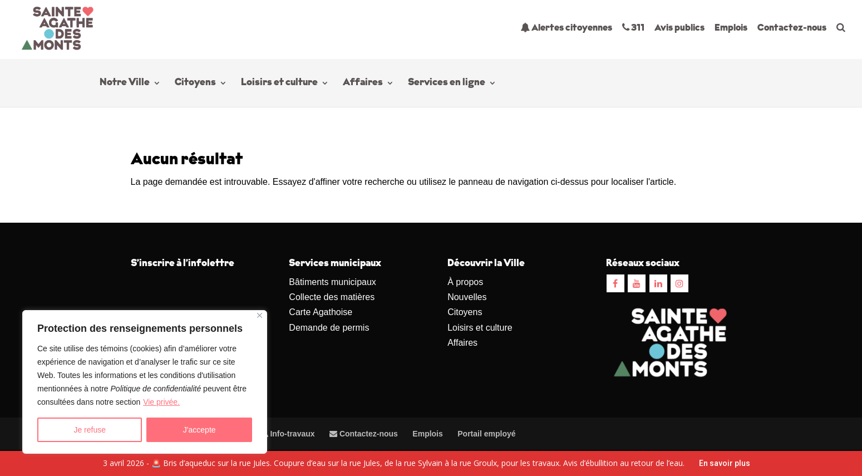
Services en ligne (446, 83)
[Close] (259, 315)
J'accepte (199, 429)
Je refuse (89, 429)
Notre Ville (125, 83)
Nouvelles (466, 297)
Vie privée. (161, 402)
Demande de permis (329, 327)
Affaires (363, 83)
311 (633, 27)
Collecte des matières (332, 297)
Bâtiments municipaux (332, 282)
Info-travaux (287, 433)
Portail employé (486, 433)
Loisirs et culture (279, 83)
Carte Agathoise (320, 312)
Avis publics (679, 28)
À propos (465, 282)
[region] (144, 382)
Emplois (731, 28)
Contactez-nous (791, 28)
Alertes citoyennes (566, 27)
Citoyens (195, 83)
